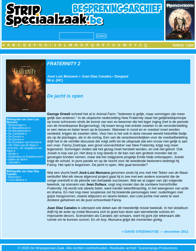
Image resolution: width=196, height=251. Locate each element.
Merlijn (13, 153)
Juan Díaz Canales (96, 76)
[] (146, 45)
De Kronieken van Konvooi (24, 142)
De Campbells (17, 133)
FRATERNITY (61, 63)
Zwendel (14, 162)
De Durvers (16, 136)
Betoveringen (17, 125)
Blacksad (14, 177)
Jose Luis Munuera (62, 76)
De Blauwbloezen (19, 128)
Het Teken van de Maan (23, 145)
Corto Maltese (17, 179)
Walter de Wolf (18, 159)
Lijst (189, 45)
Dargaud (121, 76)
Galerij (178, 45)
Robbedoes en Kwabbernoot (26, 156)
